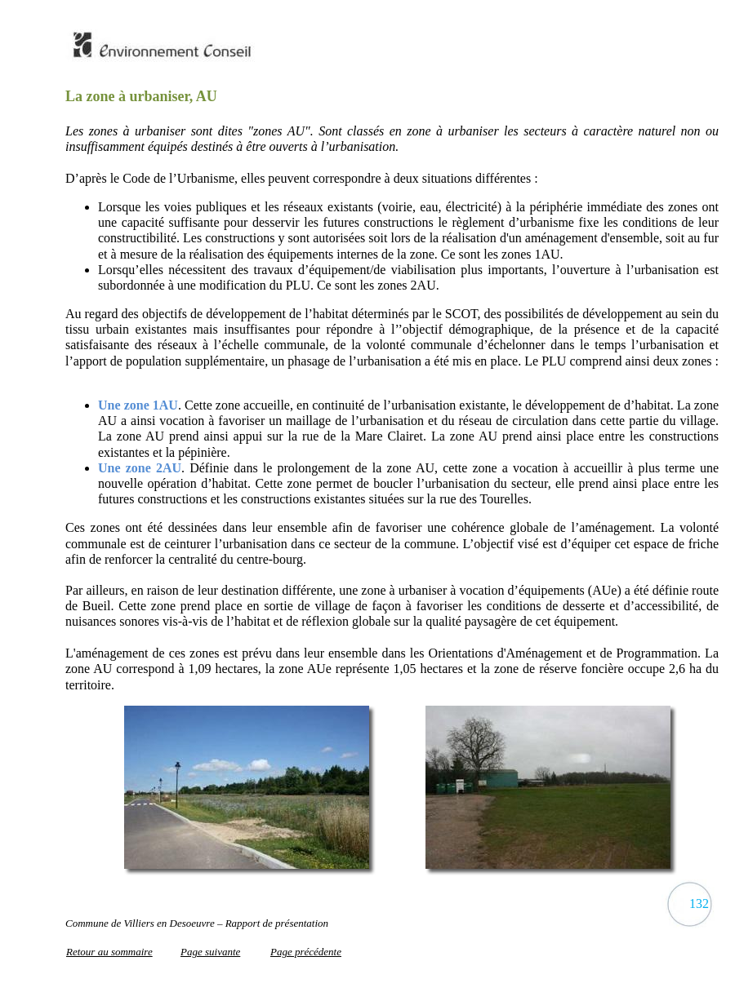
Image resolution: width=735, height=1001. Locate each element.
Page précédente (305, 952)
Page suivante (210, 952)
